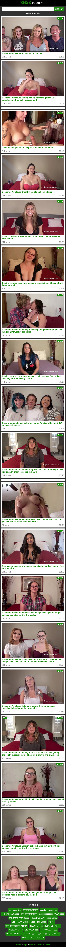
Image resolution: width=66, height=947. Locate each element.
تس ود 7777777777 (48, 930)
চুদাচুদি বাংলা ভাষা (30, 910)
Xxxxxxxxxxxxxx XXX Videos (51, 914)
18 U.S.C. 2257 (43, 945)
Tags (25, 945)
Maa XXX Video (16, 930)
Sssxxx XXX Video (20, 922)
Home (18, 945)
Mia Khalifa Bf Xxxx (10, 914)
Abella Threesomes (48, 910)
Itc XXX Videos (36, 926)
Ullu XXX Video (31, 930)
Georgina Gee (15, 910)
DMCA (32, 945)
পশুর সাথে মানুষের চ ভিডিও (33, 938)
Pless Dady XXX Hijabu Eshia (44, 918)
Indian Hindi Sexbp (38, 922)
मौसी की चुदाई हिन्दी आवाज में (16, 926)
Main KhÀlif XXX (13, 934)
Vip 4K (51, 922)
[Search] (28, 9)
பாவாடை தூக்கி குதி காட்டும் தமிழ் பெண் (41, 934)
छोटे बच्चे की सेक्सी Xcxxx (19, 918)
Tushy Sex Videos (53, 926)
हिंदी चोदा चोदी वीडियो (29, 914)
